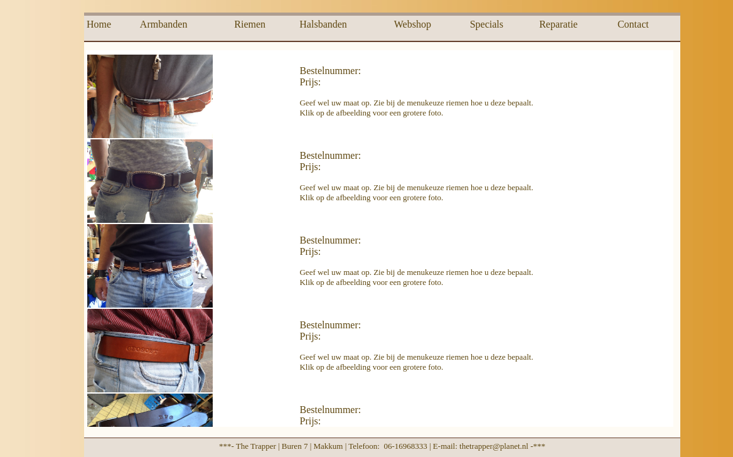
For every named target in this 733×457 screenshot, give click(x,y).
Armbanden (164, 24)
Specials (486, 24)
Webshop (412, 24)
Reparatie (558, 24)
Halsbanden (323, 24)
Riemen (249, 24)
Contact (633, 24)
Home (99, 24)
